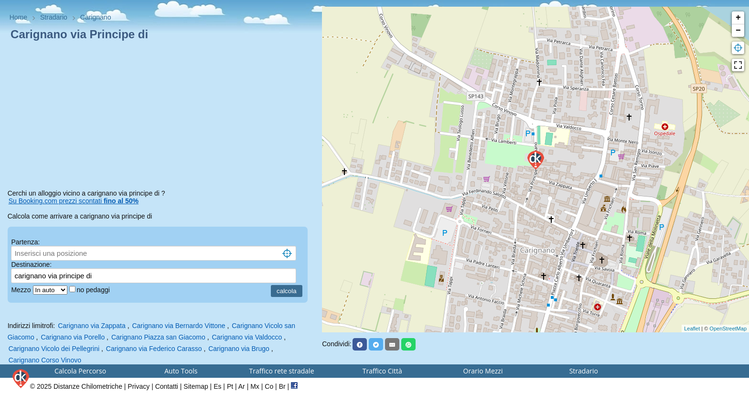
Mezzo (21, 290)
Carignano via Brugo (238, 348)
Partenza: (25, 242)
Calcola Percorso (80, 370)
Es (217, 386)
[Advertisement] (161, 117)
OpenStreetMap (728, 328)
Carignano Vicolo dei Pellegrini (54, 348)
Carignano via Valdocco (247, 337)
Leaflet (692, 328)
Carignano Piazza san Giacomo (158, 337)
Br (282, 386)
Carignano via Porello (73, 337)
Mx (254, 386)
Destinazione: (31, 264)
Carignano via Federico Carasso (154, 348)
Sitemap (195, 386)
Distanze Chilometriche (88, 386)
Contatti (166, 386)
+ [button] (738, 17)
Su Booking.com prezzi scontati (74, 201)
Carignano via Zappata (92, 325)
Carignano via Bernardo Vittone (178, 325)
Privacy (139, 386)
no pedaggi (94, 290)
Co (269, 386)
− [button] (738, 30)
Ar (241, 386)
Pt (230, 386)
